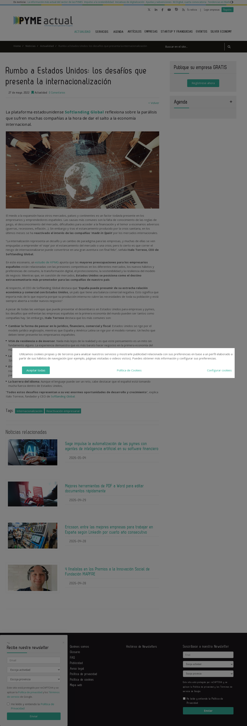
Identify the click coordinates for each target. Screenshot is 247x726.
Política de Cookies (129, 370)
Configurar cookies (219, 370)
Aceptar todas (35, 370)
